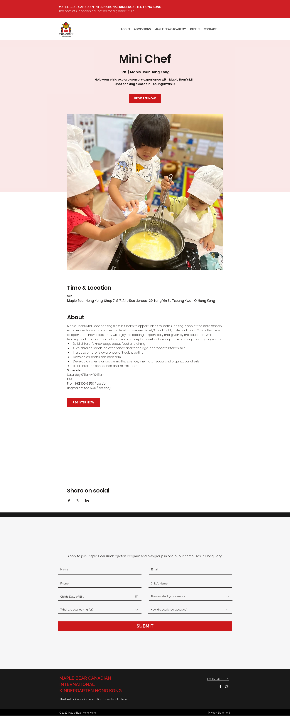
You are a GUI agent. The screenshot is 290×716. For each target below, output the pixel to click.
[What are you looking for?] (99, 610)
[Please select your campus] (190, 597)
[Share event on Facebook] (69, 500)
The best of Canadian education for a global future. (97, 11)
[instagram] (227, 686)
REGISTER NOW (145, 98)
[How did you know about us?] (190, 610)
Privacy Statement (219, 712)
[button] (170, 29)
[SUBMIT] (145, 626)
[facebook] (220, 686)
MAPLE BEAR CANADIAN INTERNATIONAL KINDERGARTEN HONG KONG (90, 684)
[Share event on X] (78, 500)
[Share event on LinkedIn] (87, 500)
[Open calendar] (136, 596)
